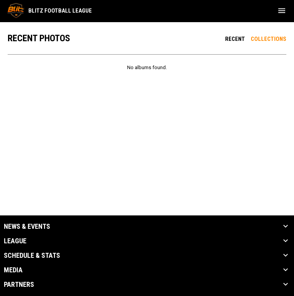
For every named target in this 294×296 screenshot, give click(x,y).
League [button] (15, 241)
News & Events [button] (27, 226)
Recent (235, 39)
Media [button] (13, 270)
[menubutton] (281, 10)
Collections (268, 39)
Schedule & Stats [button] (32, 255)
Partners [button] (19, 284)
